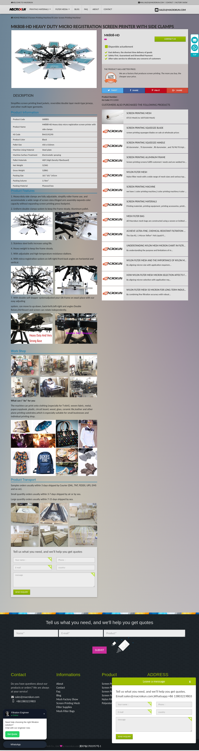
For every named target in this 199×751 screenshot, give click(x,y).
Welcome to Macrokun (22, 2)
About (96, 9)
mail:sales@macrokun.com (151, 2)
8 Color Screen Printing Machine (66, 17)
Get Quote (12, 734)
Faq (58, 691)
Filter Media (63, 9)
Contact (169, 2)
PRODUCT (24, 17)
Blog (58, 695)
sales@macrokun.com (27, 697)
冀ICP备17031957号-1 (90, 747)
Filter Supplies (64, 707)
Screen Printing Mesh (68, 704)
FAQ (86, 9)
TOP (195, 54)
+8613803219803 (26, 701)
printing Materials (40, 9)
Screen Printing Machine (40, 17)
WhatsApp (16, 744)
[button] (112, 90)
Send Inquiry (21, 592)
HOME (16, 17)
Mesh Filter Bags (65, 711)
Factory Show (181, 2)
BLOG (76, 9)
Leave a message (154, 681)
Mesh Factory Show (67, 699)
